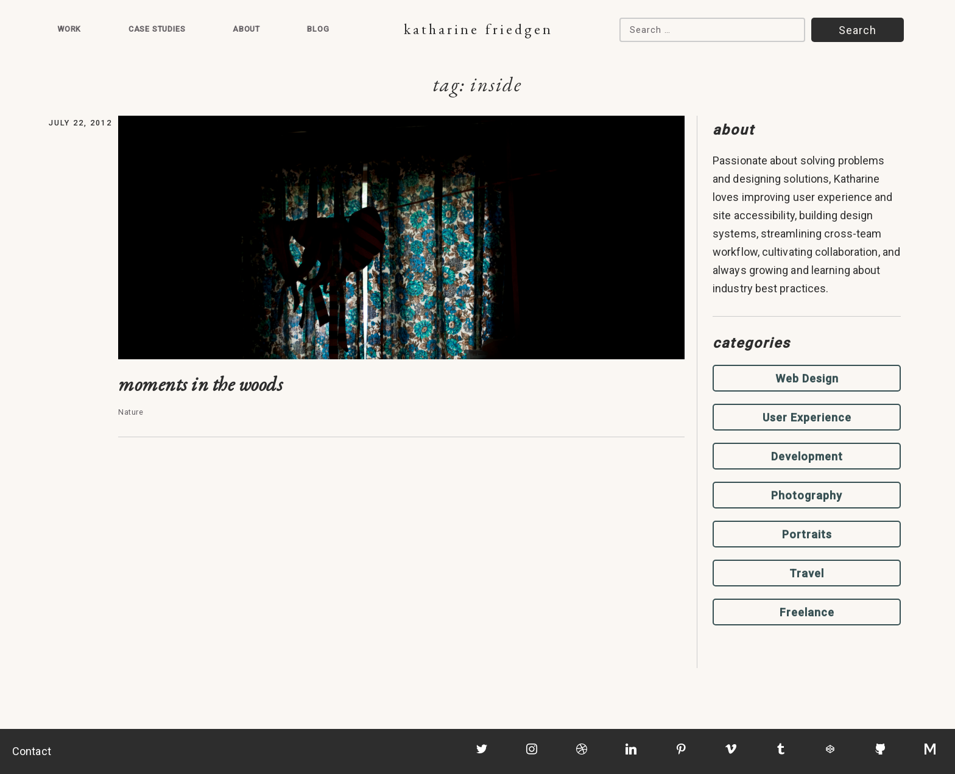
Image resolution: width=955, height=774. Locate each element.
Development (807, 456)
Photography (806, 495)
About (246, 28)
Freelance (807, 612)
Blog (318, 28)
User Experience (807, 417)
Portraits (807, 534)
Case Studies (157, 28)
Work (69, 28)
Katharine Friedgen (478, 28)
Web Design (807, 378)
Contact (31, 751)
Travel (806, 573)
